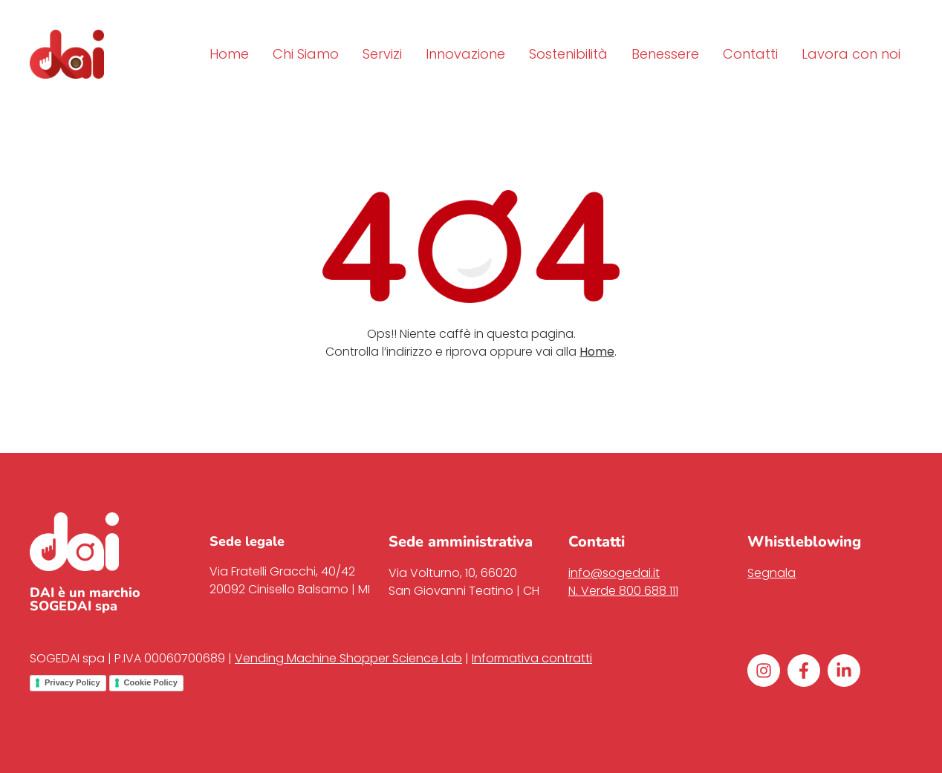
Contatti (750, 54)
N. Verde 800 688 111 (623, 590)
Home (229, 54)
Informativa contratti (532, 658)
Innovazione (465, 54)
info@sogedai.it (614, 572)
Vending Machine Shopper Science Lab (348, 658)
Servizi (382, 54)
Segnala (771, 572)
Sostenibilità (568, 54)
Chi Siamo (306, 54)
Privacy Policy (72, 682)
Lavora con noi (851, 54)
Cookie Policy (151, 682)
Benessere (665, 54)
